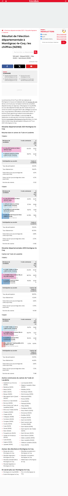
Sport (43, 36)
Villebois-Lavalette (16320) (28, 442)
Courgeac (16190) (8, 421)
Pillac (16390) (25, 406)
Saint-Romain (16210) (27, 433)
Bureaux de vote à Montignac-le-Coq (25, 76)
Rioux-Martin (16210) (27, 410)
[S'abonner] (53, 42)
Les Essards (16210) (26, 383)
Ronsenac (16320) (26, 413)
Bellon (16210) (7, 392)
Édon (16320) (7, 431)
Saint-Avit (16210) (26, 420)
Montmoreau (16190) (27, 394)
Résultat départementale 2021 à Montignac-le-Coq (11, 76)
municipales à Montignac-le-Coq (15, 119)
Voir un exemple (61, 34)
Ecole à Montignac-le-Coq (10, 474)
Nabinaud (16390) (26, 396)
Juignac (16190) (7, 442)
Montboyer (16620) (26, 392)
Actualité (44, 34)
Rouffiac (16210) (25, 415)
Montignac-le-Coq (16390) (10, 472)
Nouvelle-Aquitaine (31, 30)
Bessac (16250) (7, 394)
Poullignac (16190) (26, 408)
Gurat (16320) (7, 440)
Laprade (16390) (8, 444)
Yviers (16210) (25, 445)
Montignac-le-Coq (25, 79)
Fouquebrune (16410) (9, 433)
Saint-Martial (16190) (27, 426)
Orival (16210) (25, 401)
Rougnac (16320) (26, 417)
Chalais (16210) (7, 414)
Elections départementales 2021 (14, 30)
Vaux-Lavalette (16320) (27, 440)
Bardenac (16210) (8, 387)
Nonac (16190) (25, 399)
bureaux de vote (32, 102)
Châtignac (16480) (8, 416)
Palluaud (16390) (24, 56)
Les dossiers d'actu (46, 39)
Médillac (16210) (25, 389)
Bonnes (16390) (8, 403)
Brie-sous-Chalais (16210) (10, 409)
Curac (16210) (7, 426)
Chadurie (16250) (8, 412)
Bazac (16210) (7, 389)
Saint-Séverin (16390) (24, 58)
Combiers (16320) (8, 419)
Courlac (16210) (7, 424)
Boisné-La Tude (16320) (10, 401)
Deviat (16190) (7, 428)
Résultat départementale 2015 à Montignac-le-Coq (11, 79)
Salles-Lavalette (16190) (28, 438)
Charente (5, 32)
